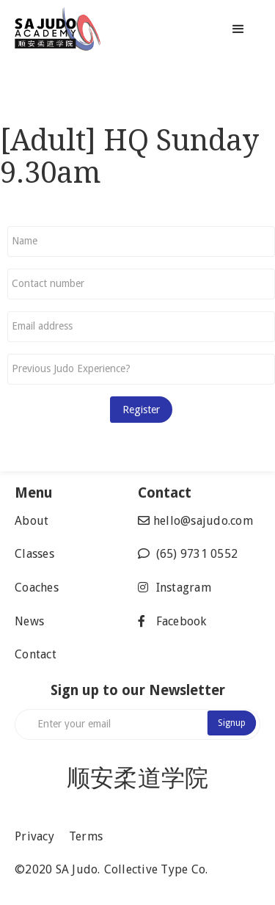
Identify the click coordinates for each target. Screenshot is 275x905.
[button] (238, 29)
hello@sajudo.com (203, 521)
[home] (97, 29)
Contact (35, 654)
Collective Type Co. (156, 869)
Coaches (37, 588)
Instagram (183, 588)
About (31, 521)
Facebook (181, 621)
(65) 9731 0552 (197, 554)
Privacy (34, 836)
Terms (86, 836)
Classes (34, 554)
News (29, 621)
